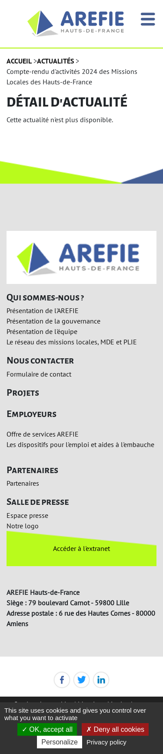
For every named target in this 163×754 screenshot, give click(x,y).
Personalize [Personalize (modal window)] (59, 742)
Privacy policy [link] (106, 742)
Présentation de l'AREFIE (43, 310)
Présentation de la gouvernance (53, 321)
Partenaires (23, 483)
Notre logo (23, 525)
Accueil (19, 61)
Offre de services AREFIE (43, 434)
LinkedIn (101, 680)
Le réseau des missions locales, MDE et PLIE (72, 341)
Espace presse (27, 515)
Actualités (55, 61)
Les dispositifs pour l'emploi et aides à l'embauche (80, 444)
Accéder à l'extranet (81, 548)
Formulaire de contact (39, 374)
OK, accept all (47, 729)
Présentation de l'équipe (42, 331)
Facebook (62, 680)
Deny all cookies (115, 729)
